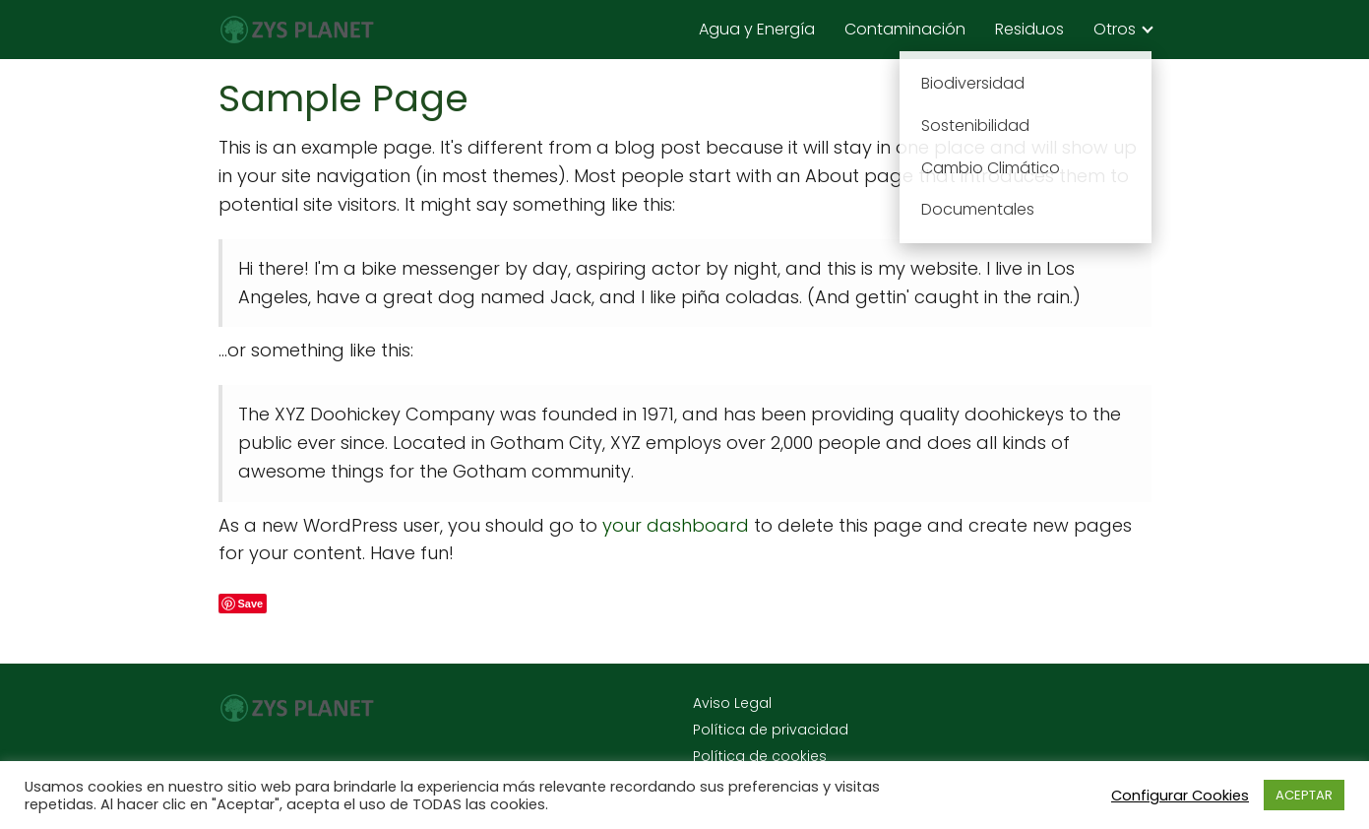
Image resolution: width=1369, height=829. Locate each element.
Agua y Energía (757, 29)
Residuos (1029, 29)
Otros (1114, 29)
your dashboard (675, 525)
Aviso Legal (732, 703)
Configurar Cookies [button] (1180, 795)
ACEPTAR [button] (1304, 795)
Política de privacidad (770, 729)
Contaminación (904, 29)
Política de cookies (760, 756)
